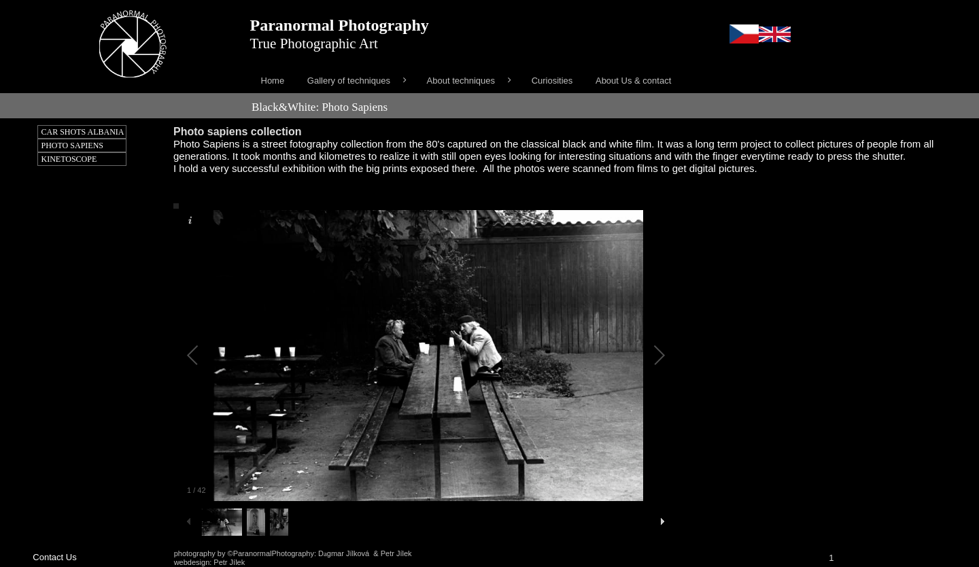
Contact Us (54, 557)
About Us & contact (633, 80)
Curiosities (552, 80)
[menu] (609, 80)
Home (273, 80)
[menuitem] (273, 80)
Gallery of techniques (348, 80)
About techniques (461, 80)
